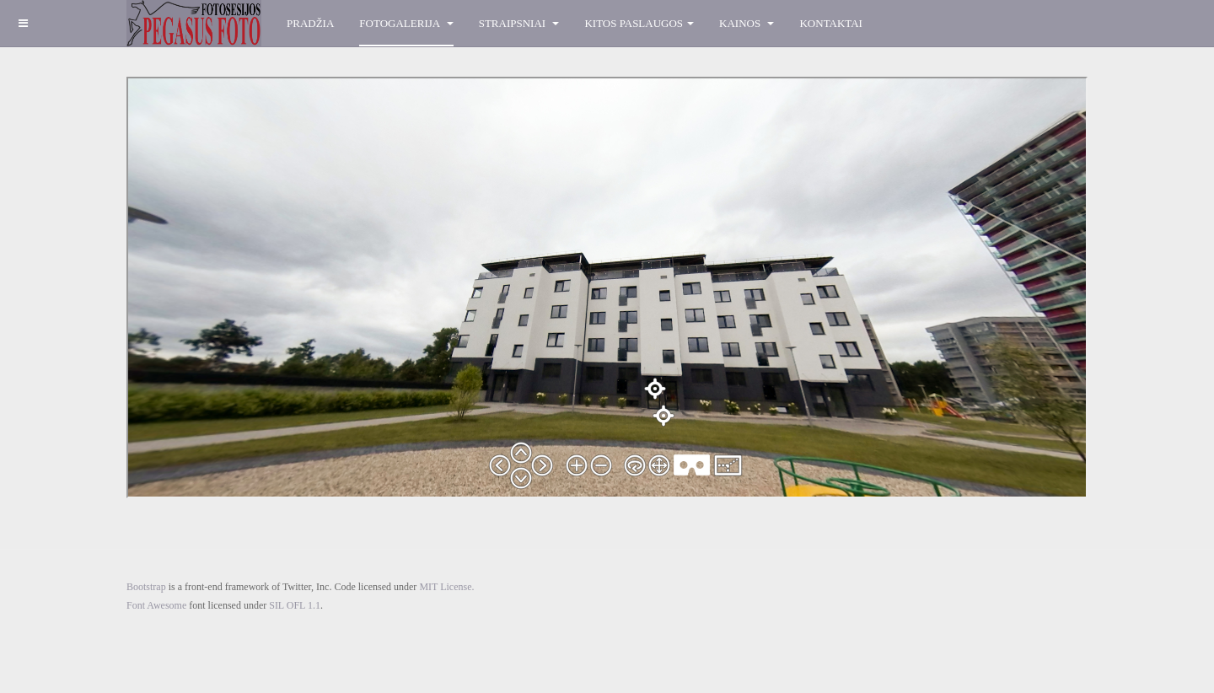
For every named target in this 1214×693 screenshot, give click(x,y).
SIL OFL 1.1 (294, 605)
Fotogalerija (406, 23)
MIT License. (446, 587)
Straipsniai (519, 23)
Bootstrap (146, 587)
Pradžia (310, 23)
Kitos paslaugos (639, 23)
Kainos (746, 23)
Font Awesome (156, 605)
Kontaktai (830, 23)
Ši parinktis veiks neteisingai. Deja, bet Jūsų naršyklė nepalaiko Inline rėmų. (607, 287)
